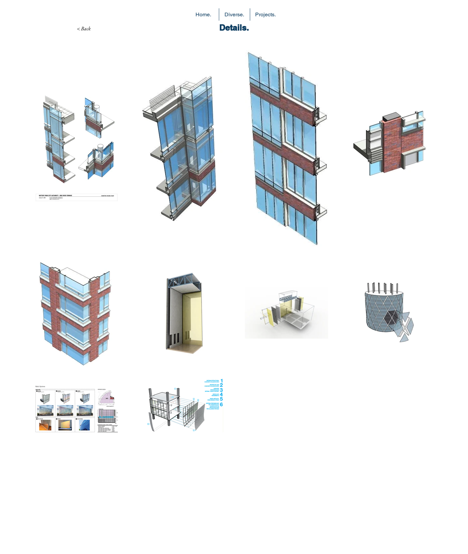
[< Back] (84, 28)
